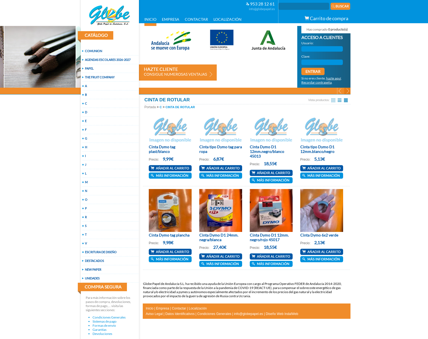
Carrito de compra (326, 18)
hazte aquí (333, 78)
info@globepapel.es (262, 9)
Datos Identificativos (180, 314)
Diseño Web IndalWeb (282, 314)
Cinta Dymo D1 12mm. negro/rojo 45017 (269, 237)
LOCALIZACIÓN (227, 19)
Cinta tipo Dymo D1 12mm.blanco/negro (317, 149)
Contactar (179, 308)
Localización (198, 308)
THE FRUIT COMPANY (100, 77)
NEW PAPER (93, 269)
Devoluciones (102, 334)
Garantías (99, 330)
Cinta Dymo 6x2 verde (319, 235)
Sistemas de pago (105, 321)
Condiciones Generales (109, 317)
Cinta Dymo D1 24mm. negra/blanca (218, 237)
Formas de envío (104, 325)
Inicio (149, 308)
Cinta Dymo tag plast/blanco (162, 149)
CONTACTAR (196, 19)
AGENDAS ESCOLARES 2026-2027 (107, 59)
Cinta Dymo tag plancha (169, 235)
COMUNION (93, 51)
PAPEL (89, 68)
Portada (150, 107)
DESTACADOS (94, 261)
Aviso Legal (154, 314)
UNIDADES (92, 278)
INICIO (150, 19)
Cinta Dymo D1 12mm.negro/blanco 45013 (267, 151)
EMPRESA (170, 19)
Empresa (162, 308)
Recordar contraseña (316, 82)
